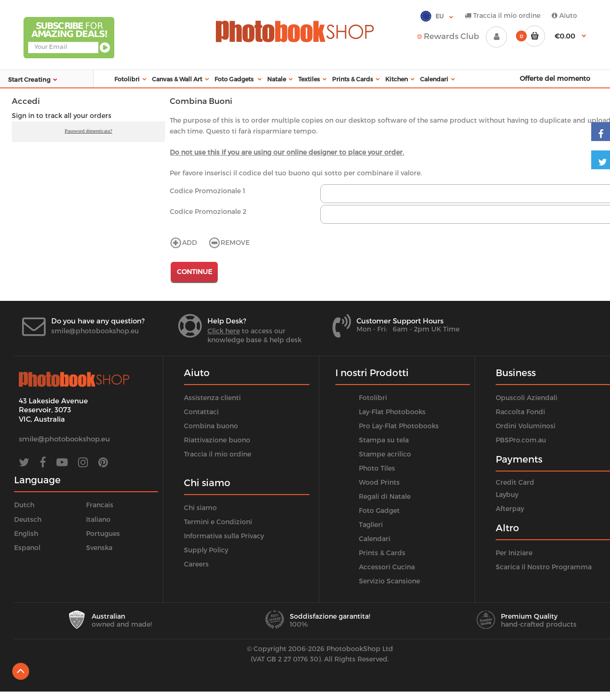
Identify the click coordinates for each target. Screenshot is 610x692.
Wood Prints (379, 482)
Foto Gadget (379, 510)
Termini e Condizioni (218, 522)
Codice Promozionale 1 (207, 191)
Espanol (27, 547)
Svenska (99, 547)
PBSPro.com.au (521, 440)
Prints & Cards (382, 553)
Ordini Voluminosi (525, 426)
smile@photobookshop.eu (95, 331)
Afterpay (510, 508)
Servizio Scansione (389, 581)
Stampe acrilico (385, 454)
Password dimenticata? (88, 131)
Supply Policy (206, 550)
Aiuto (564, 15)
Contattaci (201, 412)
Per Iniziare (514, 553)
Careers (196, 564)
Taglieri (371, 524)
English (26, 533)
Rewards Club (448, 35)
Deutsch (27, 519)
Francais (99, 505)
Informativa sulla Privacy (224, 536)
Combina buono (211, 426)
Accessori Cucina (387, 567)
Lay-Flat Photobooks (392, 412)
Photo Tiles (377, 468)
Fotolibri (373, 397)
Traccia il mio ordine (502, 15)
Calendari (374, 539)
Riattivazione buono (217, 440)
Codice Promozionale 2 (208, 211)
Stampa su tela (384, 440)
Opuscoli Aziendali (526, 397)
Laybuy (507, 494)
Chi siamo (200, 507)
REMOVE (229, 242)
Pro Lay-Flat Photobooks (399, 426)
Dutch (24, 505)
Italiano (98, 519)
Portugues (103, 533)
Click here (223, 331)
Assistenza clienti (212, 397)
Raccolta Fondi (520, 412)
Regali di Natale (385, 496)
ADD (183, 242)
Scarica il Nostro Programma (544, 567)
